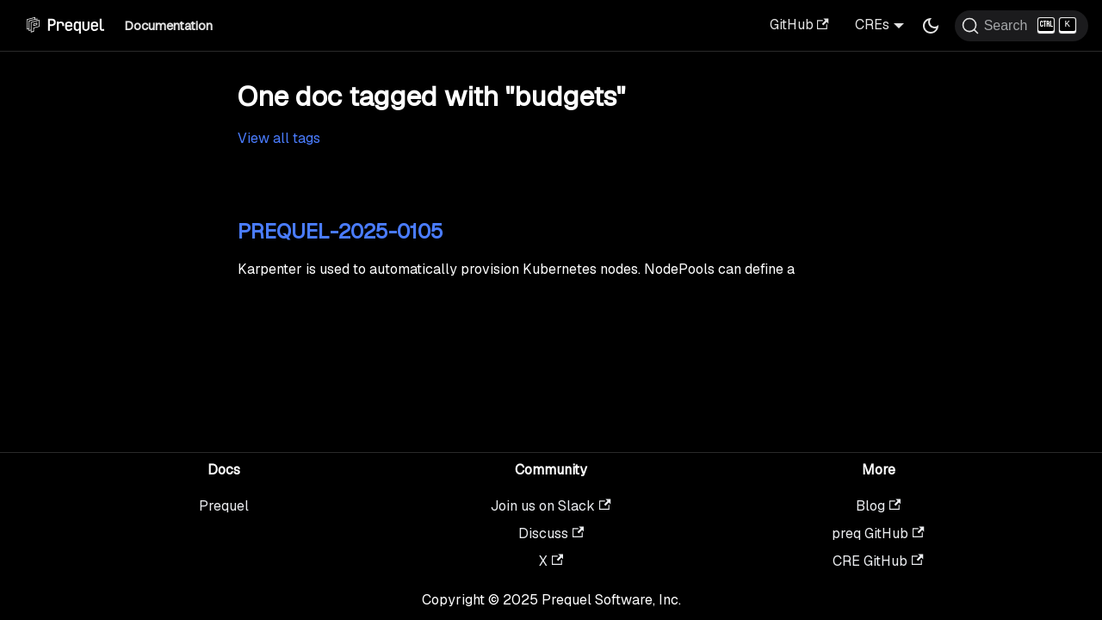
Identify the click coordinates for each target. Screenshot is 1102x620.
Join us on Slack (550, 506)
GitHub (799, 25)
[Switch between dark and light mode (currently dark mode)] (930, 26)
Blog (878, 506)
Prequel (224, 506)
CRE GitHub (878, 561)
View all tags (279, 138)
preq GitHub (878, 533)
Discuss (551, 533)
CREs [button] (872, 25)
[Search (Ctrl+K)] (1021, 25)
